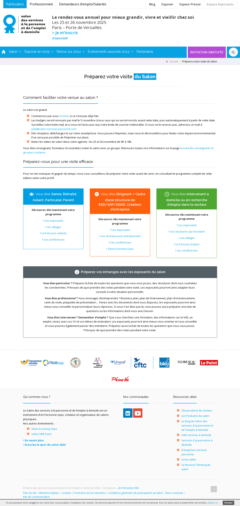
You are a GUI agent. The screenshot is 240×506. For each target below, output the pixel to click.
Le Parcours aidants (53, 233)
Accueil (172, 61)
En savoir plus (34, 440)
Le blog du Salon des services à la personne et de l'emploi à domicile (197, 425)
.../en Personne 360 (127, 488)
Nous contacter (174, 493)
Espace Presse (190, 4)
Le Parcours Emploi (186, 244)
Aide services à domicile (196, 435)
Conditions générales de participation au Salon (135, 493)
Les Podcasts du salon (195, 416)
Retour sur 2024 (70, 52)
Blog (152, 4)
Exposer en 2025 (38, 52)
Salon (15, 52)
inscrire (64, 116)
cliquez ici (212, 502)
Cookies (66, 493)
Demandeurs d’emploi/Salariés (82, 4)
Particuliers (15, 4)
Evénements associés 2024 (110, 52)
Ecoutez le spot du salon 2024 (45, 444)
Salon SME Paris (41, 434)
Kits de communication (36, 497)
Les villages (53, 227)
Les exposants (53, 220)
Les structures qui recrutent (187, 231)
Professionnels (41, 4)
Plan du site (30, 493)
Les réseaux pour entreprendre (120, 236)
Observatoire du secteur (196, 410)
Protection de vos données (89, 493)
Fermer (228, 502)
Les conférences (53, 239)
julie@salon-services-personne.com (53, 129)
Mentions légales (49, 493)
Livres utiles (188, 459)
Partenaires (144, 52)
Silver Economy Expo (120, 249)
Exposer (167, 4)
